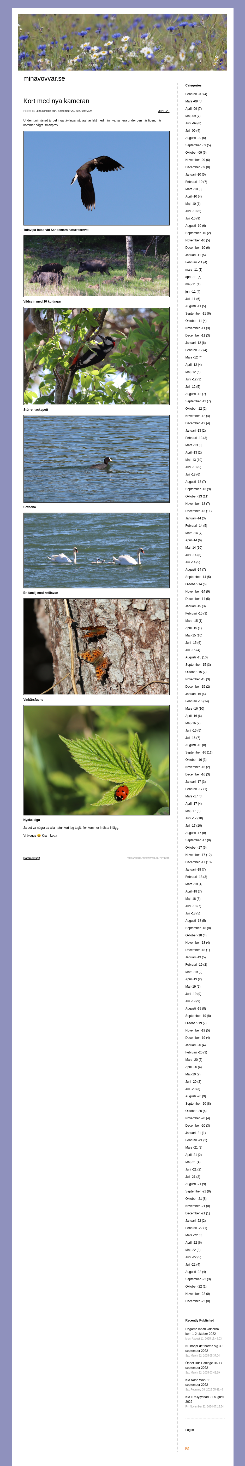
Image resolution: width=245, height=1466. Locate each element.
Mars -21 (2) (194, 1147)
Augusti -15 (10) (197, 657)
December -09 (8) (198, 167)
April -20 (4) (194, 1067)
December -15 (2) (198, 686)
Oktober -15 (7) (196, 672)
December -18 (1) (198, 950)
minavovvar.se (44, 78)
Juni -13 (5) (193, 467)
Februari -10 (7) (196, 182)
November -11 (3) (198, 328)
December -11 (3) (198, 335)
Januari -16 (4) (196, 694)
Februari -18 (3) (196, 877)
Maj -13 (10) (194, 460)
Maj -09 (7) (193, 116)
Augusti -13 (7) (196, 482)
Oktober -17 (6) (196, 847)
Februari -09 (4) (196, 94)
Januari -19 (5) (196, 957)
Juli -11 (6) (193, 299)
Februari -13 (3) (196, 438)
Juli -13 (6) (193, 474)
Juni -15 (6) (193, 643)
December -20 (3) (198, 1125)
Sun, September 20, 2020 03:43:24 (72, 110)
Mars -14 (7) (194, 533)
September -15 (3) (198, 665)
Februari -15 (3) (196, 613)
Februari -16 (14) (197, 701)
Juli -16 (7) (193, 738)
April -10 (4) (194, 196)
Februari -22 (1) (196, 1228)
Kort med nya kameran (56, 101)
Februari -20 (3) (196, 1052)
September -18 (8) (198, 928)
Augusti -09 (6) (196, 138)
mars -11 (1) (194, 269)
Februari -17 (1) (196, 789)
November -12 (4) (198, 416)
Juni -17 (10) (194, 818)
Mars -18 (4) (194, 884)
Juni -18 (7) (193, 906)
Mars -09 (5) (194, 101)
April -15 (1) (194, 628)
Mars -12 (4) (194, 357)
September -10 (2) (198, 233)
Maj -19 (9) (193, 986)
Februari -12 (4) (196, 350)
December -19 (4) (198, 1038)
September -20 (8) (198, 1103)
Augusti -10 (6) (196, 226)
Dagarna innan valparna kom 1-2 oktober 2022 (204, 1333)
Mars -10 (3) (194, 189)
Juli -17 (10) (194, 825)
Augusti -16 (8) (196, 745)
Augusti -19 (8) (196, 1008)
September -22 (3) (198, 1279)
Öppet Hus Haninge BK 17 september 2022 (204, 1367)
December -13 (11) (199, 511)
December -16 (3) (198, 774)
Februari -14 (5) (196, 526)
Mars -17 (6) (194, 796)
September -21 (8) (198, 1191)
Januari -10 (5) (196, 174)
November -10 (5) (198, 240)
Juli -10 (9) (193, 218)
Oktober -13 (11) (197, 496)
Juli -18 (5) (193, 913)
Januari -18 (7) (196, 869)
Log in (190, 1430)
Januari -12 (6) (196, 343)
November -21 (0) (198, 1206)
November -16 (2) (198, 767)
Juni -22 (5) (193, 1257)
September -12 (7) (198, 401)
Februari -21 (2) (196, 1140)
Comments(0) (31, 858)
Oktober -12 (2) (196, 408)
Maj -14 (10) (194, 547)
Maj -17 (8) (193, 811)
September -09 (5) (198, 145)
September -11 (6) (198, 313)
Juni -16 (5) (193, 730)
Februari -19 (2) (196, 964)
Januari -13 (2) (196, 430)
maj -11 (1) (193, 284)
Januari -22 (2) (196, 1220)
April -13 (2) (194, 452)
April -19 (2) (194, 979)
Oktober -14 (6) (196, 584)
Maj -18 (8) (193, 899)
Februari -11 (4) (196, 262)
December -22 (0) (198, 1301)
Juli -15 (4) (193, 650)
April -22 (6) (194, 1242)
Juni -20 (164, 111)
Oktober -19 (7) (196, 1023)
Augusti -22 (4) (196, 1272)
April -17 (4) (194, 804)
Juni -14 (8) (193, 555)
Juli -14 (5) (193, 562)
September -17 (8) (198, 840)
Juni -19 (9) (193, 994)
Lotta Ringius (43, 110)
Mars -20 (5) (194, 1060)
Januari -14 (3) (196, 518)
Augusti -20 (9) (196, 1096)
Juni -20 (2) (193, 1081)
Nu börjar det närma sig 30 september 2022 (204, 1350)
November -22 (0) (198, 1294)
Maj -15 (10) (194, 635)
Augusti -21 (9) (196, 1184)
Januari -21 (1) (196, 1133)
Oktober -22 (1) (196, 1286)
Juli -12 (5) (193, 387)
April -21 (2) (194, 1155)
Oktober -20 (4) (196, 1111)
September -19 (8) (198, 1016)
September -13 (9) (198, 489)
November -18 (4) (198, 943)
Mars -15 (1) (194, 621)
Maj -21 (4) (193, 1162)
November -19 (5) (198, 1030)
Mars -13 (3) (194, 445)
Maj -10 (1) (193, 204)
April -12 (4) (194, 365)
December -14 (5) (198, 599)
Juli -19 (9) (193, 1001)
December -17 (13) (199, 862)
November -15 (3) (198, 679)
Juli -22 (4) (193, 1264)
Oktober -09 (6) (196, 152)
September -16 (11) (199, 752)
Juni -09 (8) (193, 123)
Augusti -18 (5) (196, 921)
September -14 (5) (198, 577)
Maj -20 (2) (193, 1074)
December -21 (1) (198, 1213)
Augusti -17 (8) (196, 833)
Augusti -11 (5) (196, 306)
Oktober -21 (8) (196, 1199)
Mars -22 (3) (194, 1235)
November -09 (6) (198, 160)
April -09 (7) (194, 109)
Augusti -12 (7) (196, 394)
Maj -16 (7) (193, 723)
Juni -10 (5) (193, 211)
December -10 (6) (198, 248)
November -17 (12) (199, 855)
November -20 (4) (198, 1118)
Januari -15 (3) (196, 606)
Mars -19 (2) (194, 972)
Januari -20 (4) (196, 1045)
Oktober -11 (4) (196, 321)
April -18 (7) (194, 891)
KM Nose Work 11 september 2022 (204, 1384)
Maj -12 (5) (193, 372)
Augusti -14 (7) (196, 569)
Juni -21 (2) (193, 1169)
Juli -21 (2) (193, 1177)
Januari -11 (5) (196, 255)
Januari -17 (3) (196, 782)
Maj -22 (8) (193, 1250)
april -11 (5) (193, 277)
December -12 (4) (198, 423)
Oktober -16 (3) (196, 760)
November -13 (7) (198, 504)
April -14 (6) (194, 540)
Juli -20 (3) (193, 1089)
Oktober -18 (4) (196, 935)
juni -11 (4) (193, 291)
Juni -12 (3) (193, 379)
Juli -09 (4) (193, 130)
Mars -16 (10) (195, 708)
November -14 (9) (198, 591)
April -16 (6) (194, 716)
